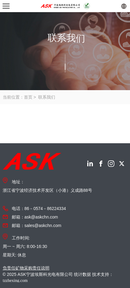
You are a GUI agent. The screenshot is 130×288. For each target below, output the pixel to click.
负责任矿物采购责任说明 (26, 268)
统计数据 (82, 274)
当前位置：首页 (17, 97)
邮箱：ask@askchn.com (35, 217)
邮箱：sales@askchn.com (37, 225)
